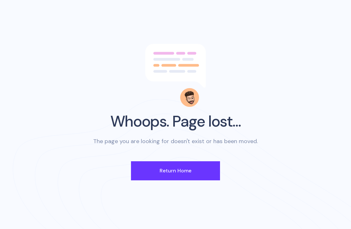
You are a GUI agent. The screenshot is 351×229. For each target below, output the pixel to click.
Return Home (175, 170)
